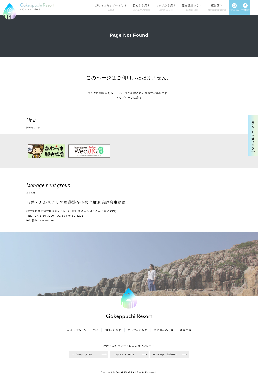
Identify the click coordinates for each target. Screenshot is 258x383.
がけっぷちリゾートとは (82, 330)
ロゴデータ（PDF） (82, 354)
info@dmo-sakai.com (41, 220)
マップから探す (138, 330)
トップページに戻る (129, 97)
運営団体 (185, 330)
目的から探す (112, 330)
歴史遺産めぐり (164, 330)
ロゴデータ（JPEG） (124, 354)
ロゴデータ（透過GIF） (165, 354)
